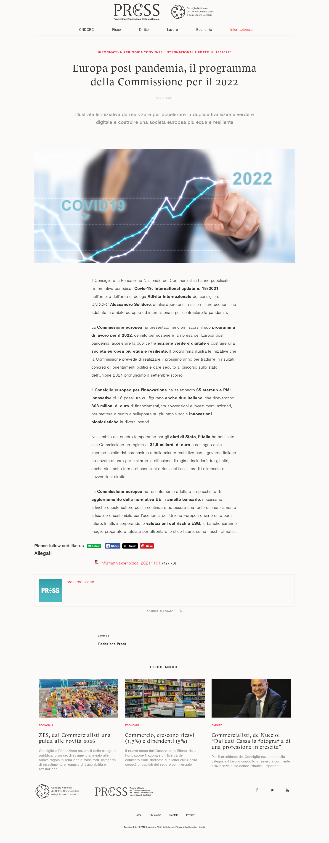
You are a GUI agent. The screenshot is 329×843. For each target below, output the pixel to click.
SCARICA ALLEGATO (160, 611)
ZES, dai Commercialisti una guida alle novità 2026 (75, 738)
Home (138, 815)
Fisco (116, 29)
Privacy (190, 815)
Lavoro (172, 29)
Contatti (173, 815)
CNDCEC (86, 29)
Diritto (144, 29)
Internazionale (241, 29)
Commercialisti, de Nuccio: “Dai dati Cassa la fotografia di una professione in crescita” (251, 741)
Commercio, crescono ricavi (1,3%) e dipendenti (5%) (159, 738)
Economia (204, 29)
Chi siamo (155, 815)
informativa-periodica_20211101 (131, 563)
